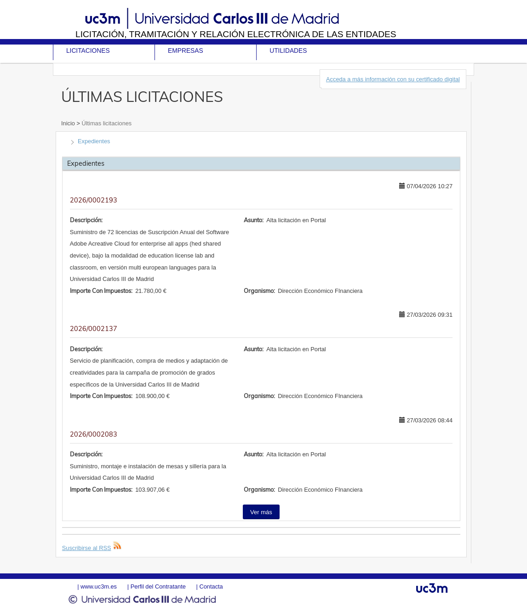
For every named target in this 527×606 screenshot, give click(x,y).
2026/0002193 (93, 200)
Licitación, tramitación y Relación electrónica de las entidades (235, 34)
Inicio (68, 123)
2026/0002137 (93, 329)
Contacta (211, 586)
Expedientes (94, 141)
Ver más (261, 512)
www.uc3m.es (98, 586)
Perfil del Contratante (158, 586)
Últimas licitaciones (106, 123)
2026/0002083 (93, 434)
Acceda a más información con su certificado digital (393, 79)
